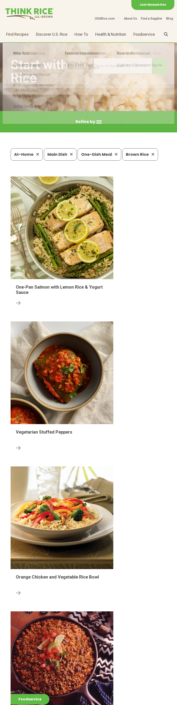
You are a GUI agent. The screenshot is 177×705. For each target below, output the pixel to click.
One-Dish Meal (99, 154)
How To (81, 34)
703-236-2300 (55, 667)
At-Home (26, 154)
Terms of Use (89, 699)
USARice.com (105, 18)
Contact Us (19, 699)
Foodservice (144, 34)
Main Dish (60, 154)
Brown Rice (140, 154)
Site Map (67, 699)
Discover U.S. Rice (51, 34)
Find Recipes (17, 34)
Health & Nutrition (110, 34)
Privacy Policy (44, 699)
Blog (169, 18)
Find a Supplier (151, 18)
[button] (89, 121)
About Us (130, 18)
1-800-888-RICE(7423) (96, 667)
